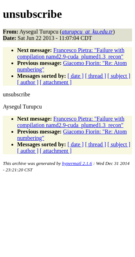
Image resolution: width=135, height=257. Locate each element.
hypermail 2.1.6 (77, 163)
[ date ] (76, 76)
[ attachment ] (56, 82)
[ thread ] (95, 76)
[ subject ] (119, 76)
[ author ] (28, 82)
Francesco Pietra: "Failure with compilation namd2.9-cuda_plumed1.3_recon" (70, 53)
